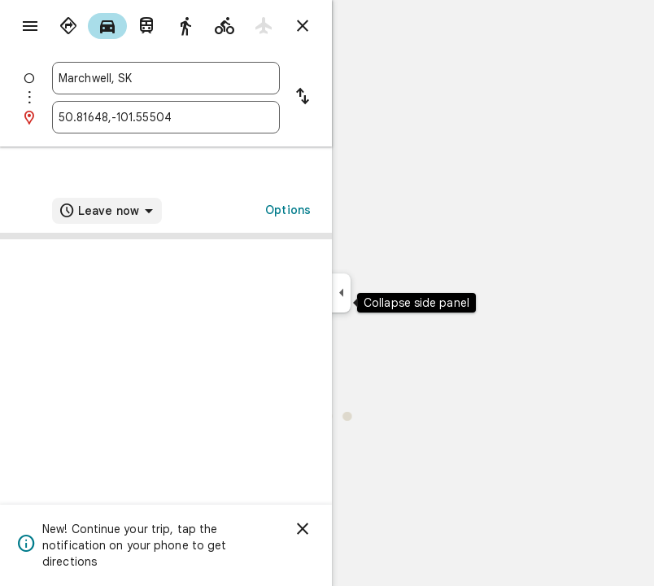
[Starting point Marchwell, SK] (166, 78)
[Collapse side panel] (341, 293)
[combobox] (166, 78)
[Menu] (30, 26)
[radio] (68, 26)
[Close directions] (303, 26)
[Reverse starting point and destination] (302, 97)
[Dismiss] (302, 529)
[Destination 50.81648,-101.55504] (166, 117)
